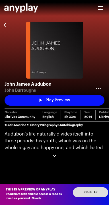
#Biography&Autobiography (61, 125)
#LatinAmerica (15, 125)
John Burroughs (20, 90)
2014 (88, 116)
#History (33, 125)
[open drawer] (101, 8)
